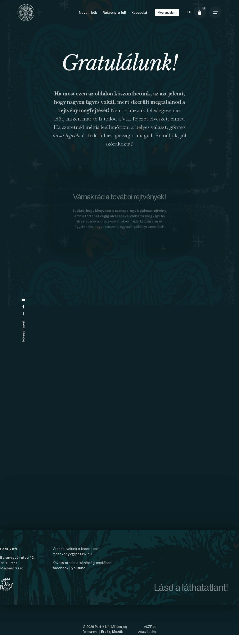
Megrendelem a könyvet (171, 523)
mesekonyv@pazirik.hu (72, 560)
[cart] (200, 12)
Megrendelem (167, 12)
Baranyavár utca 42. (17, 562)
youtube (78, 575)
